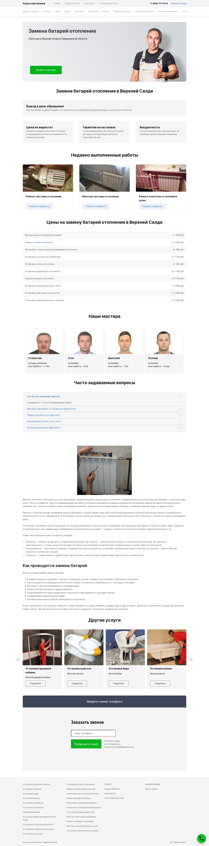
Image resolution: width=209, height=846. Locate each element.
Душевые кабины (31, 11)
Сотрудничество (108, 4)
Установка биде (30, 793)
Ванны (67, 11)
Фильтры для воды (122, 11)
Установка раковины (33, 803)
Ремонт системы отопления (80, 821)
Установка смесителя (33, 807)
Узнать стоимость (39, 206)
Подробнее (35, 683)
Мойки (106, 11)
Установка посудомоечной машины (84, 807)
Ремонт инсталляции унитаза (81, 789)
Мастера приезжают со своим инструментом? (51, 408)
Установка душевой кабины (36, 784)
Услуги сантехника (34, 3)
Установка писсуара (33, 834)
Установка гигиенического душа (82, 830)
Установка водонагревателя (81, 812)
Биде (57, 11)
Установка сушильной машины (82, 803)
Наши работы (72, 4)
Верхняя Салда (178, 3)
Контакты (89, 4)
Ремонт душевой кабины (79, 798)
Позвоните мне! (86, 744)
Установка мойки (31, 812)
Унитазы (47, 11)
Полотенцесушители (144, 11)
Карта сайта (151, 789)
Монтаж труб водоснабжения (81, 817)
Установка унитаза (32, 789)
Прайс (57, 4)
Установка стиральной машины (38, 829)
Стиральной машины (168, 11)
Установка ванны (31, 798)
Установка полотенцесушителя (38, 824)
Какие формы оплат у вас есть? (44, 421)
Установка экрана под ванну (81, 784)
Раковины (79, 11)
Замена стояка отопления (39, 242)
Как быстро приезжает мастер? (43, 396)
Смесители (93, 11)
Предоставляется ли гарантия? (43, 415)
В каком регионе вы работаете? (43, 427)
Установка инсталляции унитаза (83, 793)
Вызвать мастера (46, 70)
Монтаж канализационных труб (82, 826)
